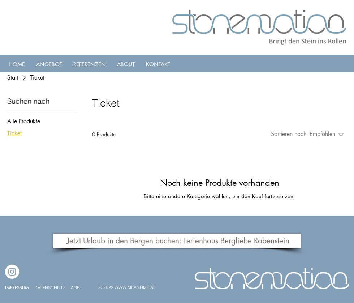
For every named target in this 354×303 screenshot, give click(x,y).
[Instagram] (12, 272)
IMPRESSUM (17, 288)
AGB (75, 287)
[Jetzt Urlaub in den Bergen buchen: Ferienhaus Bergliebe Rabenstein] (177, 241)
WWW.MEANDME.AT (135, 287)
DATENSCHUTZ (50, 287)
